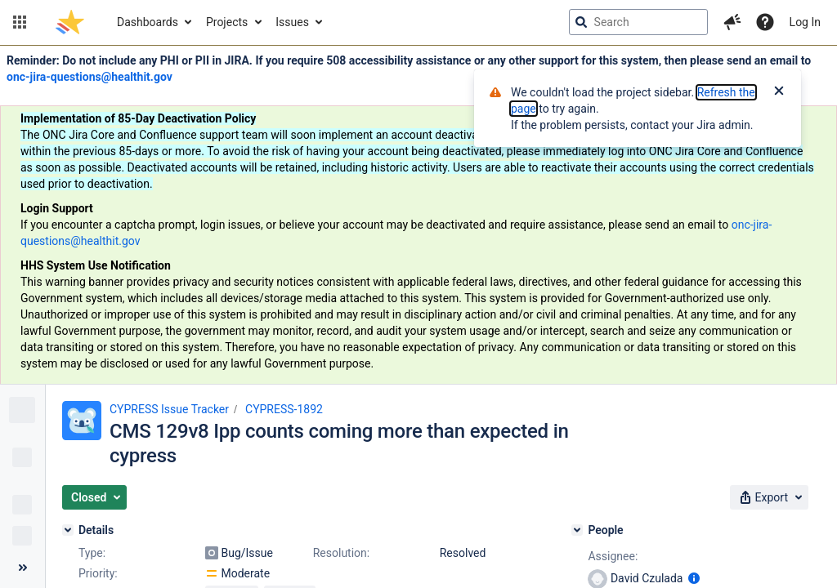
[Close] (779, 92)
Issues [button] (292, 22)
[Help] (765, 22)
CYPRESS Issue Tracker (169, 409)
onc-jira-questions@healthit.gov (89, 76)
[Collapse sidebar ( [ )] (22, 567)
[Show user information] (693, 578)
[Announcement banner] (418, 215)
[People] (577, 530)
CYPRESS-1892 (284, 409)
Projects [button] (227, 22)
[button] (19, 22)
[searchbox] (638, 22)
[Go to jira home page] (69, 22)
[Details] (68, 530)
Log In (805, 22)
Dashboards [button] (147, 22)
